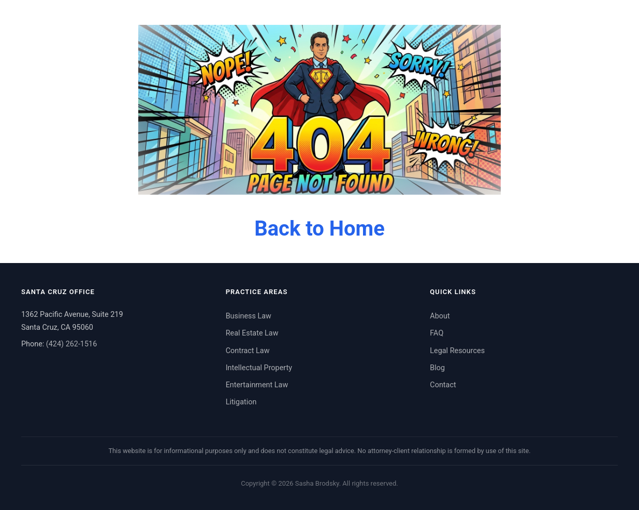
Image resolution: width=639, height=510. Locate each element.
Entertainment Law (257, 385)
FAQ (436, 333)
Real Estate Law (252, 333)
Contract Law (248, 350)
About (439, 316)
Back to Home (319, 228)
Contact (443, 385)
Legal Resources (457, 350)
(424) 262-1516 (71, 344)
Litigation (241, 402)
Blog (437, 367)
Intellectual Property (259, 367)
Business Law (248, 316)
